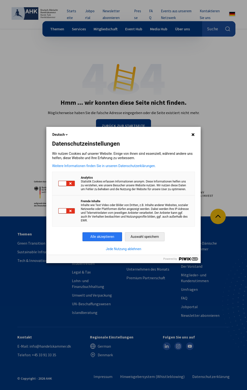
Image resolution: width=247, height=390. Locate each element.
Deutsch (60, 134)
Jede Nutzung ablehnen (123, 249)
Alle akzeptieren (102, 237)
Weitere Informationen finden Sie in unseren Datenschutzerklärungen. (104, 166)
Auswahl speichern (144, 237)
